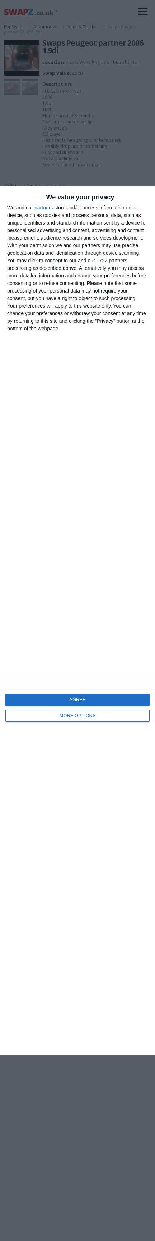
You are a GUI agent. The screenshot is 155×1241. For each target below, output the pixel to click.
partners (43, 207)
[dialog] (77, 620)
